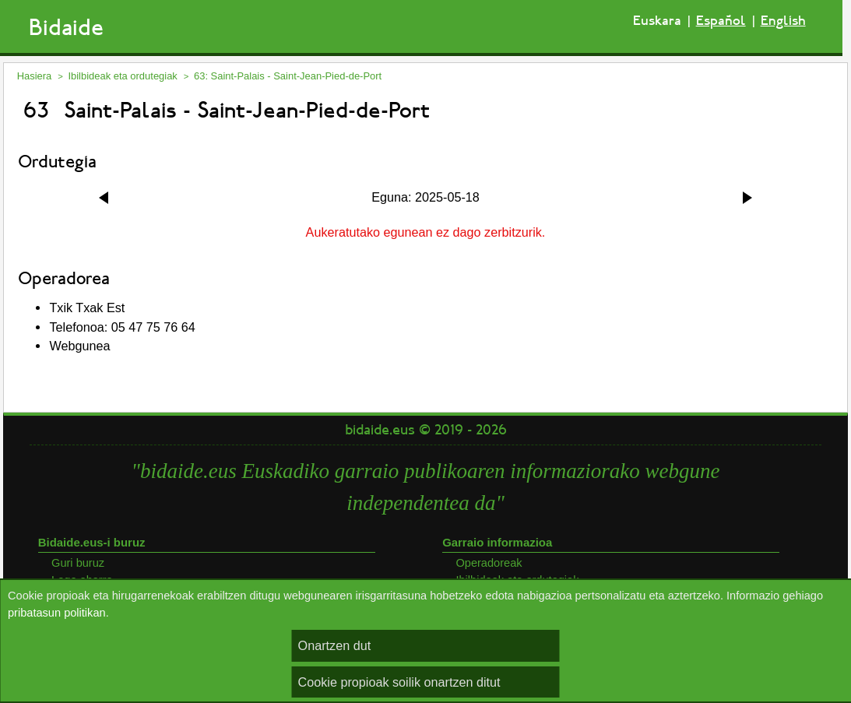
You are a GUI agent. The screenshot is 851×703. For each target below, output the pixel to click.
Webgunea (79, 346)
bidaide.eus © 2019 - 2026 (426, 429)
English (783, 20)
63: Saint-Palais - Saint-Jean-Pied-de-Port (288, 76)
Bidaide (66, 27)
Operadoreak (488, 563)
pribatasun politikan (57, 612)
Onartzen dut (334, 645)
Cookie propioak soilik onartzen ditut (399, 682)
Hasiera (34, 76)
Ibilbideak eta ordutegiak (122, 76)
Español (721, 20)
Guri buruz (77, 563)
